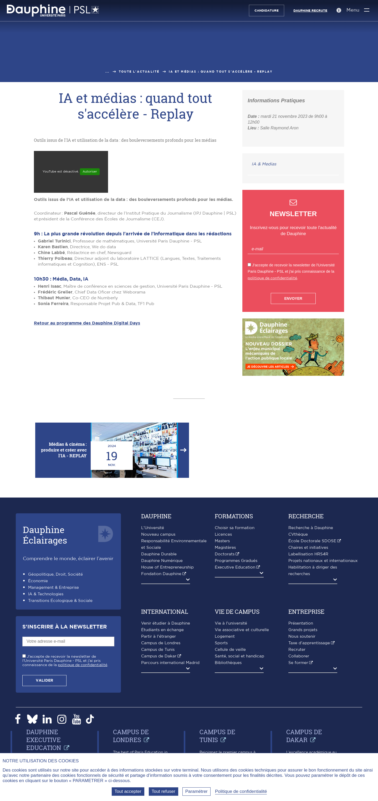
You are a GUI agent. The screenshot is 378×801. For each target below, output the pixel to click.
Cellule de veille (230, 650)
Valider (44, 680)
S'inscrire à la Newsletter (64, 627)
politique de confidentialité (272, 278)
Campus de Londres (160, 643)
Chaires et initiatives (308, 548)
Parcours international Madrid (170, 663)
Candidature (265, 10)
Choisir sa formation (234, 528)
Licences (223, 534)
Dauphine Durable (159, 554)
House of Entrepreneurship (167, 567)
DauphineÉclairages (45, 535)
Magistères (225, 548)
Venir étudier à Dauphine (165, 623)
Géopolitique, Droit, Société (55, 574)
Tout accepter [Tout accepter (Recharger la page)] (128, 791)
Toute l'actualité (139, 71)
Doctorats (224, 554)
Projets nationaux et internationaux (323, 561)
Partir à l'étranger (158, 636)
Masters (222, 541)
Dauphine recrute (309, 10)
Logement (225, 636)
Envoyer (293, 298)
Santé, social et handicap (239, 656)
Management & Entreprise (53, 588)
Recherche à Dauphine (310, 528)
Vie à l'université (231, 623)
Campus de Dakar (158, 656)
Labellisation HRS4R (308, 554)
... (107, 71)
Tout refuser (163, 791)
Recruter (296, 650)
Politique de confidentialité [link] (241, 791)
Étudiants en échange (162, 630)
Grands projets (302, 630)
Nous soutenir (301, 636)
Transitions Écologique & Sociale (60, 601)
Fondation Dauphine (161, 574)
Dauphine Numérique (162, 561)
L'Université (152, 528)
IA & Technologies (45, 594)
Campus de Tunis (158, 650)
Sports (221, 643)
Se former (298, 663)
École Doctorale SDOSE (312, 541)
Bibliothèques (228, 663)
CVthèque (298, 534)
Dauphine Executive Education (43, 740)
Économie (38, 581)
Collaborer (298, 656)
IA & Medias (264, 164)
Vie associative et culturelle (242, 630)
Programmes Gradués (236, 561)
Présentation (300, 623)
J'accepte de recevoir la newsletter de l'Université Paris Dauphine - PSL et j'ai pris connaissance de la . (65, 661)
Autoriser (90, 171)
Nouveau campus (158, 534)
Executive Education (235, 567)
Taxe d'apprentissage (309, 643)
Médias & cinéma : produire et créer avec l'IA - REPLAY (64, 450)
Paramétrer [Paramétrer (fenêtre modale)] (196, 791)
